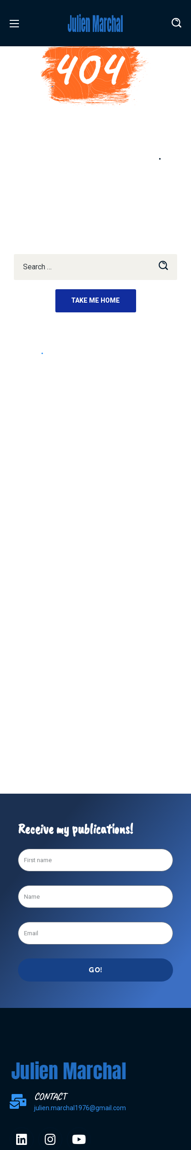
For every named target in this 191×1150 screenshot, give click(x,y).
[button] (176, 23)
